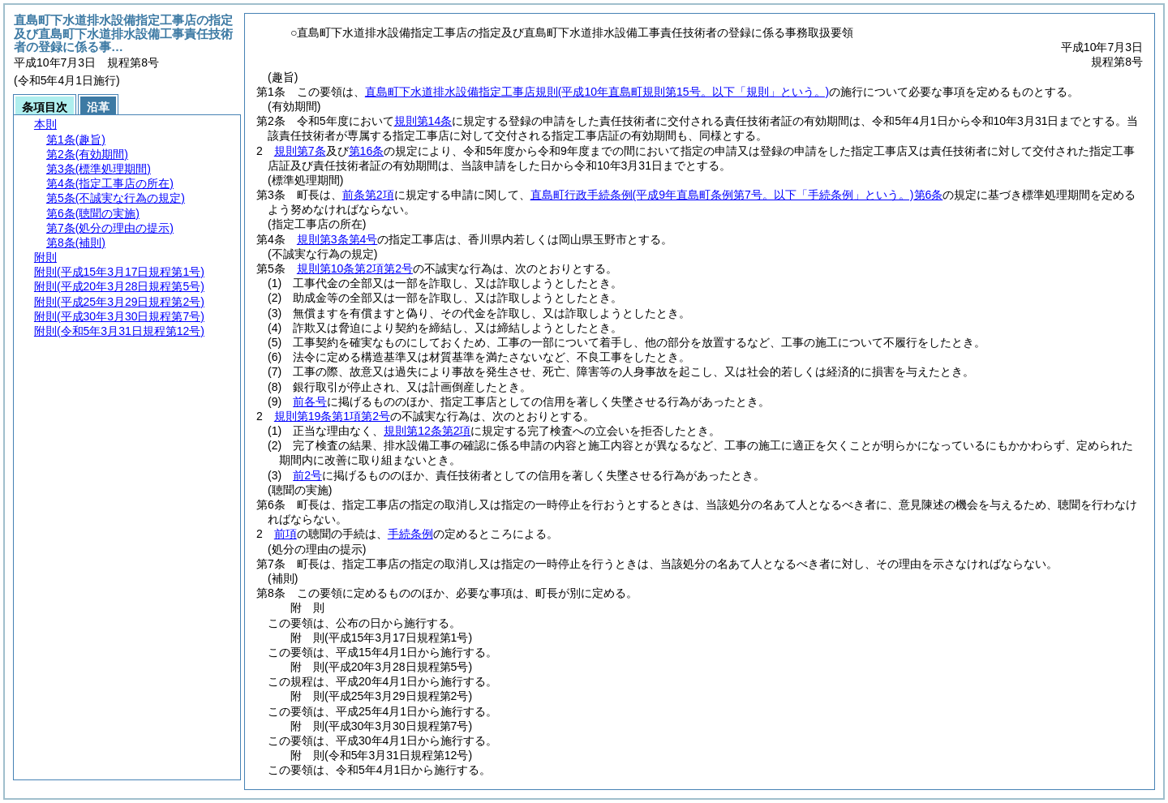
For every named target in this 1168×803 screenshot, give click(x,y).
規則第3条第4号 (337, 239)
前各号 (310, 401)
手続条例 (410, 533)
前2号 (307, 475)
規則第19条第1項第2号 (332, 416)
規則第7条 (300, 150)
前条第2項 (368, 194)
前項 (285, 533)
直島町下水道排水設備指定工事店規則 (597, 91)
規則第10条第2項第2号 (355, 268)
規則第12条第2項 (427, 430)
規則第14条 (423, 120)
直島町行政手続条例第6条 (736, 194)
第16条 (366, 150)
